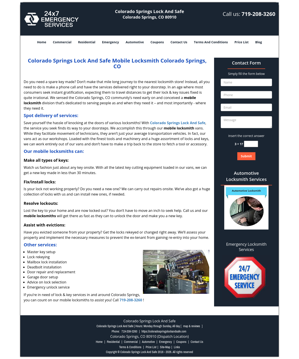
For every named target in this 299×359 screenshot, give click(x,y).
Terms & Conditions (130, 347)
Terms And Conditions (211, 42)
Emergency (110, 42)
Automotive (135, 42)
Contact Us (179, 42)
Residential (86, 42)
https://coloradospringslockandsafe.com (164, 331)
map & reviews (192, 326)
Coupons (157, 42)
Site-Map (165, 347)
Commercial (62, 42)
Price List (241, 42)
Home (41, 42)
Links (177, 347)
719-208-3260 (258, 13)
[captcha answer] (251, 144)
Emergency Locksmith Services (246, 246)
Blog (258, 42)
